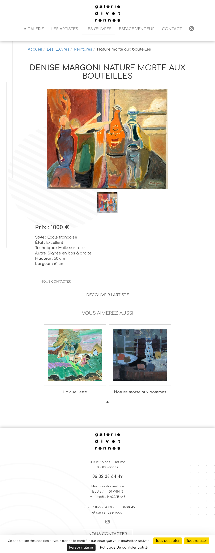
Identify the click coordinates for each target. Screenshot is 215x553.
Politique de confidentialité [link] (124, 547)
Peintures (83, 49)
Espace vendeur (137, 29)
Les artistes (64, 29)
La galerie (32, 29)
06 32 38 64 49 (107, 476)
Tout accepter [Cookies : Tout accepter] (167, 541)
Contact (172, 29)
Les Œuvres (98, 29)
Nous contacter (56, 281)
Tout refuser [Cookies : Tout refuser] (196, 541)
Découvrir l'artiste (107, 295)
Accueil (35, 49)
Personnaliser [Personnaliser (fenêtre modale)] (81, 547)
